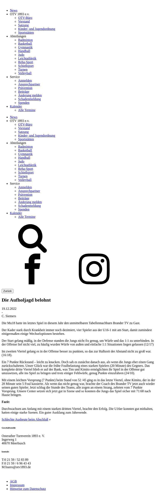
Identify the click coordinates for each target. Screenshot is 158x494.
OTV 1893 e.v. (19, 14)
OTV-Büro (25, 17)
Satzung (23, 25)
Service (15, 77)
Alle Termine (26, 110)
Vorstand (24, 21)
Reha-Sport (25, 62)
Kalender (16, 106)
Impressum (17, 485)
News (13, 10)
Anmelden (25, 80)
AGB (13, 481)
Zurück (7, 291)
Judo (21, 54)
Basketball (25, 43)
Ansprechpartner (29, 84)
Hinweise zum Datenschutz (28, 489)
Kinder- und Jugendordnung (36, 29)
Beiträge (23, 91)
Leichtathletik (27, 58)
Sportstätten (26, 32)
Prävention (25, 88)
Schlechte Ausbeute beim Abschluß (25, 419)
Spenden (23, 102)
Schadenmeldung (29, 99)
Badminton (25, 40)
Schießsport (26, 65)
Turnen (23, 69)
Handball (24, 51)
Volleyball (24, 73)
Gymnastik (25, 47)
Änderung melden (30, 95)
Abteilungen (18, 36)
